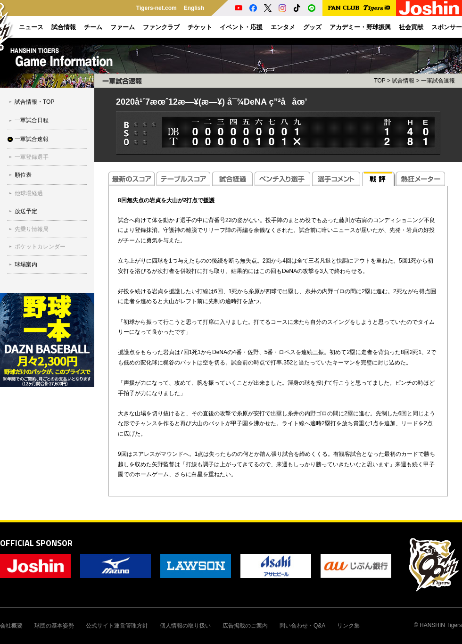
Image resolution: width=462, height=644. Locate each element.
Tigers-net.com (156, 8)
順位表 (23, 175)
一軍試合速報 (32, 139)
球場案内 (26, 264)
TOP (379, 80)
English (194, 8)
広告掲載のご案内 (245, 625)
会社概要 (11, 625)
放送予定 (26, 211)
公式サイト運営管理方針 (117, 625)
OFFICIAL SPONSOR (36, 543)
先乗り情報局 (32, 229)
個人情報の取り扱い (185, 625)
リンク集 (348, 625)
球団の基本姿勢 (54, 625)
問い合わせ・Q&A (302, 625)
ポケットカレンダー (40, 246)
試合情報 (403, 80)
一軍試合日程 (32, 120)
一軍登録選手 (32, 157)
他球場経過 (29, 193)
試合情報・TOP (34, 102)
